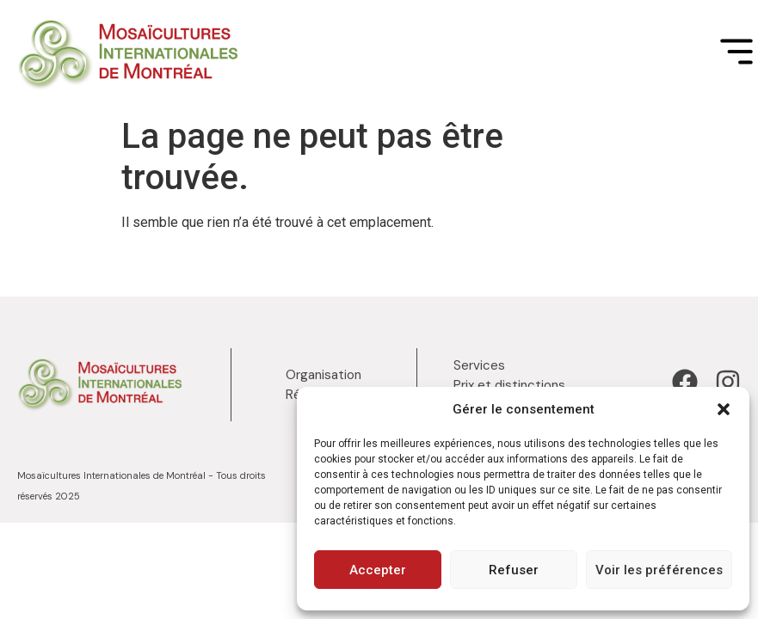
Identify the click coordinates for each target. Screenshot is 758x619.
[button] (723, 409)
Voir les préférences (659, 570)
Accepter (377, 570)
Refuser (514, 570)
